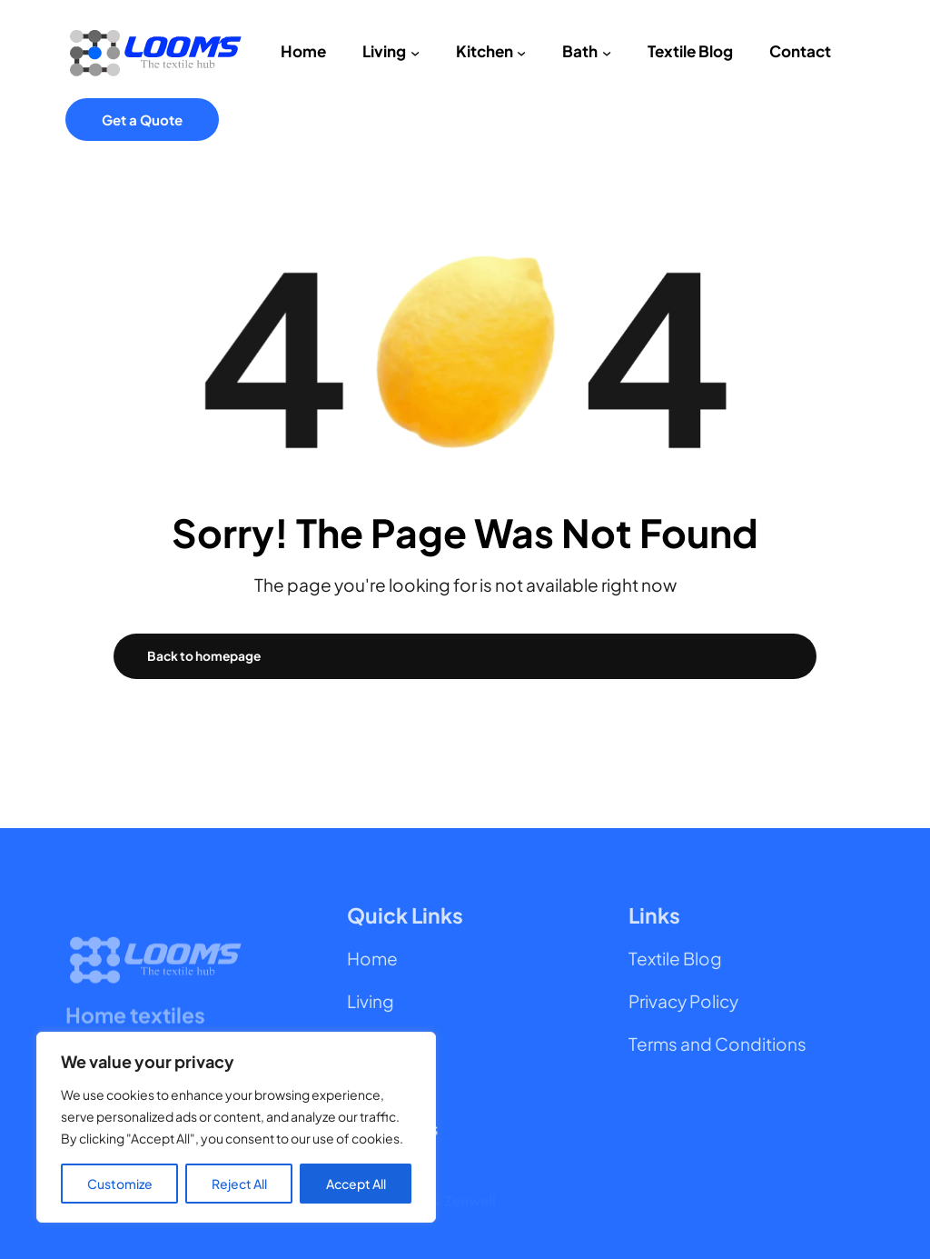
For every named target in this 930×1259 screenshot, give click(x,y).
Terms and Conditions (717, 1043)
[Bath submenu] (606, 51)
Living (370, 1001)
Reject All (239, 1183)
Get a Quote (142, 119)
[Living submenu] (415, 51)
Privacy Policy (683, 1001)
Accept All (356, 1183)
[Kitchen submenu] (521, 51)
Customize (120, 1183)
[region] (236, 1127)
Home (372, 958)
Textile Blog (675, 958)
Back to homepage (204, 656)
